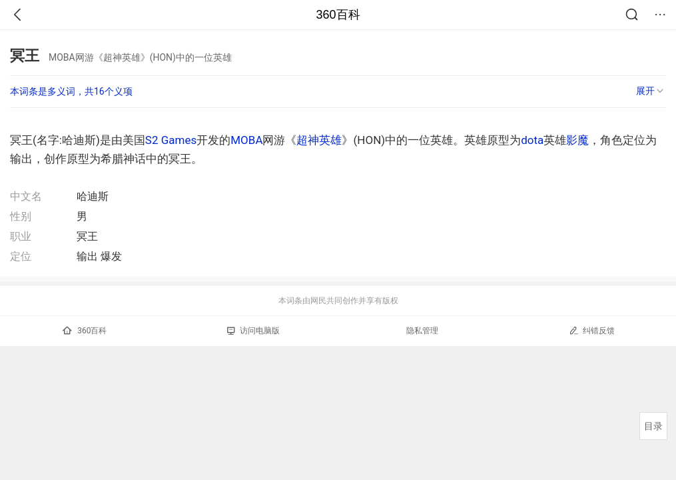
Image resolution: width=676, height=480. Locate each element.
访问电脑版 (253, 330)
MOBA (246, 140)
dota (532, 140)
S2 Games (170, 140)
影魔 (577, 140)
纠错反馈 (592, 330)
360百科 (338, 14)
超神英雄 (319, 140)
